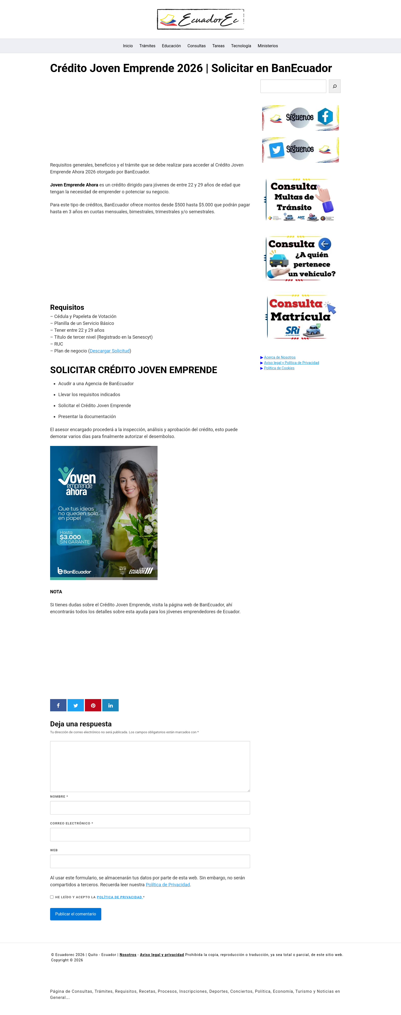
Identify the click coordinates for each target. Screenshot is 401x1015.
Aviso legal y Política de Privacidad (291, 363)
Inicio (128, 45)
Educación (171, 45)
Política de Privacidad (168, 884)
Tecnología (241, 45)
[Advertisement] (150, 119)
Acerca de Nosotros (280, 357)
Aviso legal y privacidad (162, 955)
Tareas (218, 45)
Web (54, 850)
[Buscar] (335, 86)
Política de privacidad (120, 897)
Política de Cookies (279, 368)
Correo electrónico (71, 823)
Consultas (196, 45)
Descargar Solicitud (110, 350)
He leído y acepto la (97, 897)
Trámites (147, 45)
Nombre (59, 796)
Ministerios (268, 45)
